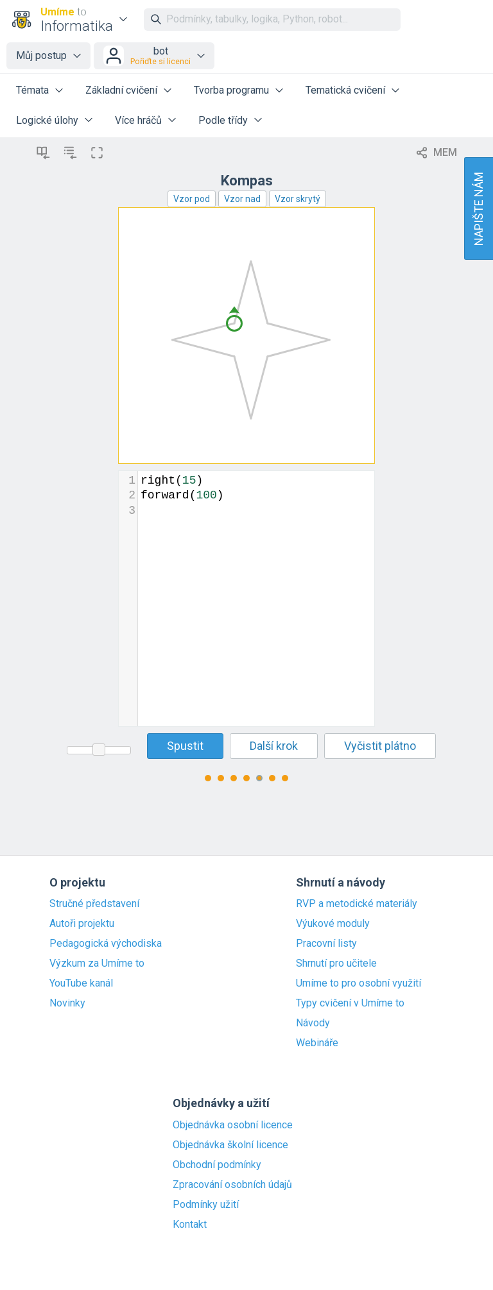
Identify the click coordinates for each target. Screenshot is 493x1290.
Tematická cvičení (345, 90)
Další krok (274, 745)
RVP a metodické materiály (356, 904)
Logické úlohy (47, 120)
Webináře (317, 1043)
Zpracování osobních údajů (232, 1185)
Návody (313, 1023)
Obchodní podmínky (217, 1165)
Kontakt (190, 1224)
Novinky (67, 1003)
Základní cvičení (121, 90)
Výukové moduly (333, 923)
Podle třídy (223, 120)
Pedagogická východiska (105, 943)
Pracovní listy (326, 943)
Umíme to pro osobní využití (358, 983)
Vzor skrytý (297, 199)
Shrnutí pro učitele (336, 963)
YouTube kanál (81, 983)
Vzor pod (191, 199)
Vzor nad (242, 199)
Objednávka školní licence (230, 1145)
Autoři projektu (81, 923)
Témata (32, 90)
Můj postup (41, 55)
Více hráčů (138, 120)
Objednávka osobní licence (233, 1125)
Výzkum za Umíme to (96, 963)
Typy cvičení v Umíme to (350, 1003)
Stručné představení (94, 904)
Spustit (185, 745)
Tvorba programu (231, 90)
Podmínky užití (206, 1204)
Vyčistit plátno (380, 745)
